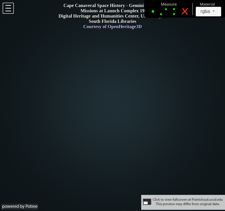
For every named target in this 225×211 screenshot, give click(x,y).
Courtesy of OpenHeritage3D (112, 26)
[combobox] (208, 11)
